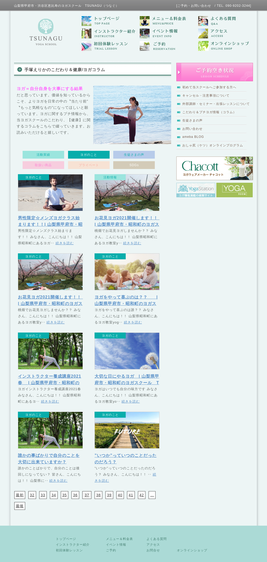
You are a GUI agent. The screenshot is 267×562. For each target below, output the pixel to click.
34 (53, 495)
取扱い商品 (43, 165)
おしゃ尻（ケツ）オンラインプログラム (212, 145)
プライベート (89, 165)
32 (32, 495)
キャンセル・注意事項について (206, 95)
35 (64, 495)
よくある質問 (156, 539)
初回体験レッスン (69, 550)
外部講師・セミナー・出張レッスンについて (216, 104)
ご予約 (111, 550)
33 (43, 495)
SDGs (134, 165)
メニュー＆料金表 (119, 539)
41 (131, 495)
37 (87, 495)
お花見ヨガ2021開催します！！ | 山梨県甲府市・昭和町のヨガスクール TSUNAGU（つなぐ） (131, 224)
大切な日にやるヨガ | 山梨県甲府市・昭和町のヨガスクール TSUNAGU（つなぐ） (127, 382)
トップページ (66, 539)
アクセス (153, 544)
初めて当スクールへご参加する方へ (209, 87)
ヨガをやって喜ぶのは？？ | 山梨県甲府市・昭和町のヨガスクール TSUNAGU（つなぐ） (126, 303)
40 (120, 495)
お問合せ (153, 550)
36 (75, 495)
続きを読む (65, 243)
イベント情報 (116, 544)
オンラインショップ (192, 550)
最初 (20, 495)
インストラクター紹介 (73, 544)
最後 (20, 506)
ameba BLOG (193, 137)
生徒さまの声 (192, 120)
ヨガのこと (88, 155)
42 (141, 495)
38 (98, 495)
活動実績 (43, 155)
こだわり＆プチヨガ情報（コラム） (209, 112)
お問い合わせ (192, 129)
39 (109, 495)
